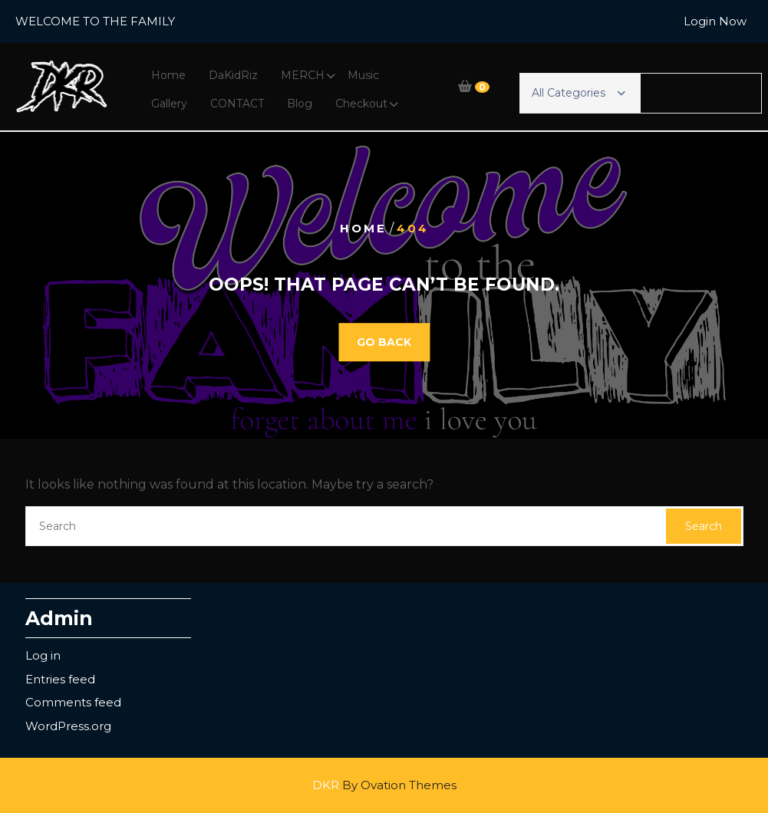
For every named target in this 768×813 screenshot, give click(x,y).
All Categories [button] (578, 93)
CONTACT (237, 103)
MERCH (303, 75)
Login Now (715, 21)
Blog (299, 103)
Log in (43, 655)
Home (168, 75)
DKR (384, 785)
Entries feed (60, 679)
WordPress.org (68, 726)
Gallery (169, 103)
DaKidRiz (233, 75)
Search (703, 526)
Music (363, 75)
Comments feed (73, 702)
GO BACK (384, 342)
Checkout (361, 103)
